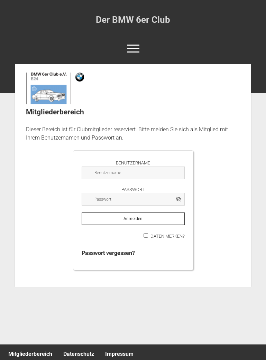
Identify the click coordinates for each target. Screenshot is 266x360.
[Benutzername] (133, 173)
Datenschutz (78, 354)
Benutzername (133, 162)
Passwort (133, 189)
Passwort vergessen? (108, 253)
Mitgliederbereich (30, 354)
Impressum (119, 354)
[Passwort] (133, 199)
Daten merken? (167, 236)
